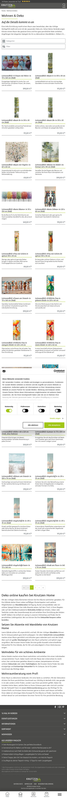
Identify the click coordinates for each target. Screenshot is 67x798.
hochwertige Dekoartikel (23, 666)
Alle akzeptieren (54, 425)
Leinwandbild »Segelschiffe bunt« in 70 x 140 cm (16, 566)
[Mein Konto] (33, 794)
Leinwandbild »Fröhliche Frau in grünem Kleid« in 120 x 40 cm (47, 299)
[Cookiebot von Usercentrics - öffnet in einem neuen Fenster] (55, 371)
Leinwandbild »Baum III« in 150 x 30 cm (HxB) (49, 121)
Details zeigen (55, 418)
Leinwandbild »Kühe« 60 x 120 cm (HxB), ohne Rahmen (15, 433)
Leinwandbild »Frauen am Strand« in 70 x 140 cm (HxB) (16, 299)
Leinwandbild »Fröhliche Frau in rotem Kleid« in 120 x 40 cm (47, 344)
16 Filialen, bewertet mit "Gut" (11, 1)
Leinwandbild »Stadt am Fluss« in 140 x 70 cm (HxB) (50, 566)
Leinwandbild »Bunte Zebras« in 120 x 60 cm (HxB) (50, 210)
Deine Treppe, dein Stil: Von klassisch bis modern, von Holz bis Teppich (28, 757)
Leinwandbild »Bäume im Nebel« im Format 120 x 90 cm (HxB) (49, 166)
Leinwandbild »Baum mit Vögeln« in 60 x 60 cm (16, 166)
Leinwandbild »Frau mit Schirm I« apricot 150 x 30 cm (15, 255)
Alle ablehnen (33, 425)
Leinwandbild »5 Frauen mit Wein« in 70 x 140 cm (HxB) (16, 77)
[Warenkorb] (46, 794)
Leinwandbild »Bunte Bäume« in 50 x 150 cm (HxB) (16, 210)
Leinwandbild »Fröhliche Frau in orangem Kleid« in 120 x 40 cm (14, 344)
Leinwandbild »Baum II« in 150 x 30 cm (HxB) (15, 121)
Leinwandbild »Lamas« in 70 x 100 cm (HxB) (50, 433)
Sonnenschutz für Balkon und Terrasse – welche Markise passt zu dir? (27, 748)
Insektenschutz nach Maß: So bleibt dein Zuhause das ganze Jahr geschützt (29, 751)
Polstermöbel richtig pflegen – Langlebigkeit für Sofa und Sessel (26, 754)
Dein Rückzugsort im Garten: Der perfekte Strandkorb (22, 744)
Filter (6, 46)
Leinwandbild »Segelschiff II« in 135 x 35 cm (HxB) (16, 522)
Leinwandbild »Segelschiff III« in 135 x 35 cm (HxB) (50, 522)
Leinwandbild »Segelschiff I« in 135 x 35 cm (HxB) (49, 477)
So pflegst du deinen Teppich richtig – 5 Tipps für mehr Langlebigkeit (27, 760)
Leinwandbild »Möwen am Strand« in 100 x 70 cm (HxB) (16, 477)
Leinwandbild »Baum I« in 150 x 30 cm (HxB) (50, 77)
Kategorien (9, 41)
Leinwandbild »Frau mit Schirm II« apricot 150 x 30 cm (48, 255)
